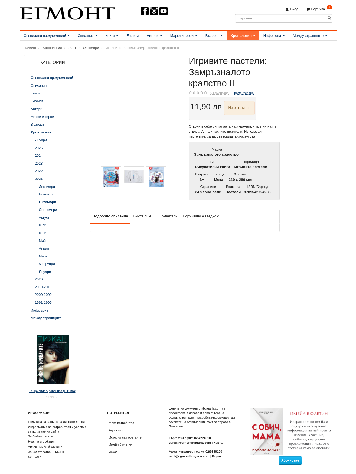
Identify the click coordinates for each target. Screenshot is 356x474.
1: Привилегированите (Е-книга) (52, 391)
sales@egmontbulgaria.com (190, 442)
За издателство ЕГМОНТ (46, 451)
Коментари (169, 216)
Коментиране (244, 92)
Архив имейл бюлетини (45, 446)
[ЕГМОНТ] (67, 12)
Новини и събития (41, 441)
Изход (113, 451)
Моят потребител (121, 422)
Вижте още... (143, 216)
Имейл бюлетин (120, 444)
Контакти (34, 456)
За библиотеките (40, 436)
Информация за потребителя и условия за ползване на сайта (57, 429)
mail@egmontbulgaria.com (189, 456)
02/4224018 (202, 438)
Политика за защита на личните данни (56, 421)
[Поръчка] (319, 9)
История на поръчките (125, 437)
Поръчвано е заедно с (201, 216)
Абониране (290, 460)
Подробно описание (110, 216)
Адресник (116, 430)
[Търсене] (329, 18)
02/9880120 (213, 451)
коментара (219, 93)
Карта (218, 442)
